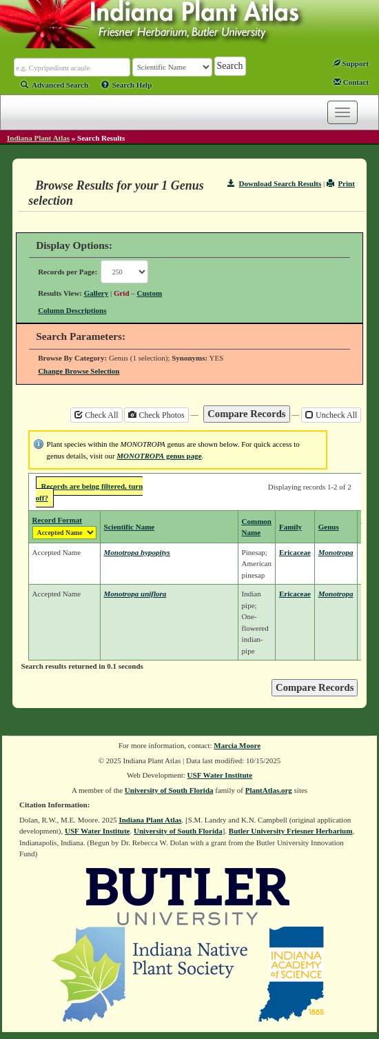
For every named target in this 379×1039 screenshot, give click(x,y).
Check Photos (156, 415)
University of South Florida (169, 790)
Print (341, 183)
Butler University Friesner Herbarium (291, 831)
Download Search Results (274, 183)
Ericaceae (295, 552)
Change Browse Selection (78, 371)
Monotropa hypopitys (137, 552)
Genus (328, 527)
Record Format (57, 520)
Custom (150, 293)
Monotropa (336, 552)
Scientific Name (129, 527)
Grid (122, 293)
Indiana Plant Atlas (38, 138)
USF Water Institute (220, 775)
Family (290, 527)
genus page (158, 456)
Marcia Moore (237, 745)
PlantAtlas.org (268, 790)
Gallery (96, 293)
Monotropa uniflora (135, 593)
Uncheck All (331, 415)
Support (351, 63)
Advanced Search (54, 85)
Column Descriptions (72, 310)
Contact (351, 82)
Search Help (126, 85)
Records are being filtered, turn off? (89, 492)
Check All (96, 415)
